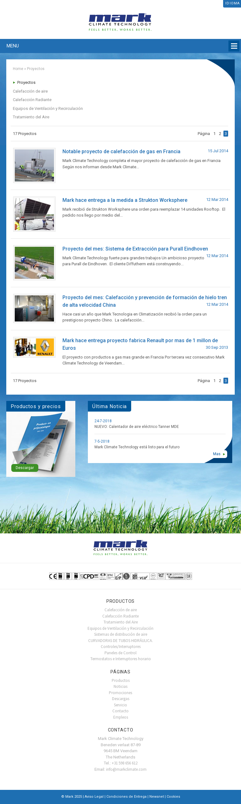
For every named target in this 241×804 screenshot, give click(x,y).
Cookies (173, 797)
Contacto (120, 711)
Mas (217, 454)
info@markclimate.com (126, 769)
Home (18, 69)
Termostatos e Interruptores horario (120, 658)
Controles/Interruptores (121, 646)
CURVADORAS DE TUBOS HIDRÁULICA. (120, 640)
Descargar (25, 468)
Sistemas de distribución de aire (120, 634)
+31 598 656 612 (124, 763)
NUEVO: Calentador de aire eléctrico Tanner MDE (136, 426)
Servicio (120, 705)
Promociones (120, 692)
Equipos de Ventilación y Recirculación (48, 108)
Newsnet (156, 797)
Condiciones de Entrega (126, 797)
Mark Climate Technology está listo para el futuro (136, 447)
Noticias (120, 686)
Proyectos (26, 82)
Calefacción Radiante (32, 99)
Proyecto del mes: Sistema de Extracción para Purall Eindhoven (135, 249)
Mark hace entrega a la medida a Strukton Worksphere (124, 200)
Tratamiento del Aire (31, 117)
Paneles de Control (120, 653)
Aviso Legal (94, 797)
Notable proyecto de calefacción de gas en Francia (121, 151)
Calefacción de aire (30, 91)
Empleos (120, 717)
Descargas (120, 698)
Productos (121, 680)
